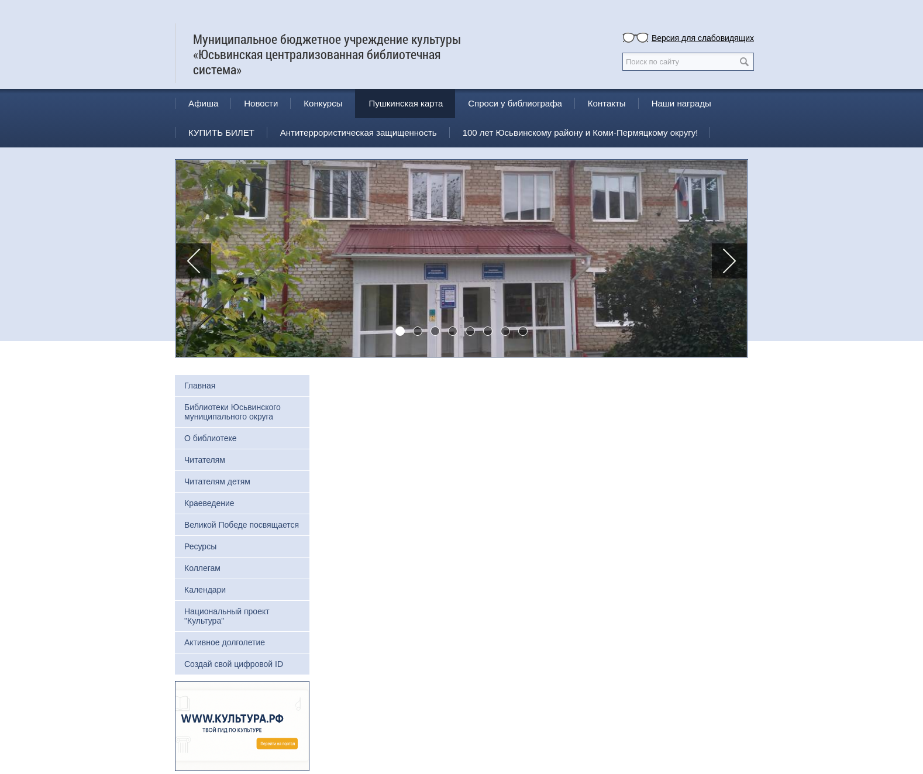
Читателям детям (217, 481)
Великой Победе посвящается (241, 524)
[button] (193, 260)
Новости (261, 103)
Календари (205, 589)
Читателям (204, 460)
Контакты (607, 103)
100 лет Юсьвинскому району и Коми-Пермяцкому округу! (580, 132)
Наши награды (681, 103)
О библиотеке (210, 438)
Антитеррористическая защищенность (358, 132)
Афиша (203, 103)
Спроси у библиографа (515, 103)
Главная (199, 385)
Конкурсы (323, 103)
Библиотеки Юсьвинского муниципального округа (232, 412)
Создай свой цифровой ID (233, 664)
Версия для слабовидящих (703, 38)
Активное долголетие (224, 642)
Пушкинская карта (405, 103)
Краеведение (209, 503)
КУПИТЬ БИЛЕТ (221, 132)
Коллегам (202, 568)
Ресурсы (200, 546)
